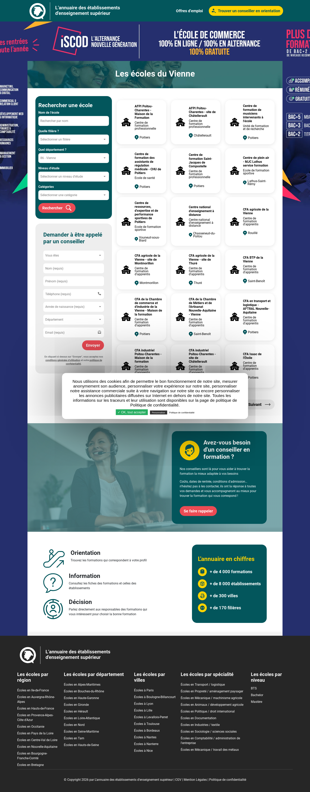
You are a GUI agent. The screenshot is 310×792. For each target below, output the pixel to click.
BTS (254, 688)
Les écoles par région (32, 677)
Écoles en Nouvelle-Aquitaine (37, 747)
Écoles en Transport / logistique (203, 684)
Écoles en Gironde (76, 705)
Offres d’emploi (189, 10)
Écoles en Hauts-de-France (35, 708)
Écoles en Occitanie (30, 726)
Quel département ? (52, 150)
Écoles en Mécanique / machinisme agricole (211, 698)
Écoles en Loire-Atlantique (82, 718)
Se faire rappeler (198, 511)
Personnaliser (158, 412)
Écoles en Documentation (198, 718)
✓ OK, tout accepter (132, 412)
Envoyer (93, 345)
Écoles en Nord (74, 725)
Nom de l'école (48, 112)
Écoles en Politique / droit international (208, 711)
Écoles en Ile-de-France (33, 690)
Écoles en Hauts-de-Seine (81, 745)
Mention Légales (195, 780)
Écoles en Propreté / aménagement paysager (212, 691)
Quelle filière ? (48, 131)
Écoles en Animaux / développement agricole (212, 705)
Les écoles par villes (149, 677)
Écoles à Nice (143, 751)
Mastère (256, 702)
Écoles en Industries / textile (200, 725)
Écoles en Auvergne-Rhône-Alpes (36, 699)
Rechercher (57, 208)
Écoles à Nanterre (146, 744)
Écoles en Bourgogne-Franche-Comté (32, 756)
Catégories (46, 187)
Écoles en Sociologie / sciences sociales (209, 731)
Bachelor (257, 695)
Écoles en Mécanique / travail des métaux (210, 750)
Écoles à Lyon (143, 704)
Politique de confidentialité (227, 780)
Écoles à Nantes (145, 737)
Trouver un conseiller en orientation (246, 10)
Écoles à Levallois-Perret (151, 717)
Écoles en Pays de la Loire (35, 733)
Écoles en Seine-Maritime (81, 731)
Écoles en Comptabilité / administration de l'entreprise (210, 740)
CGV (178, 780)
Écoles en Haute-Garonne (81, 698)
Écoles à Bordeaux (147, 730)
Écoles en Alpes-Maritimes (82, 684)
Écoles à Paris (144, 690)
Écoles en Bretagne (30, 765)
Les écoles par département (94, 674)
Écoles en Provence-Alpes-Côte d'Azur (35, 717)
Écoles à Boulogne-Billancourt (155, 697)
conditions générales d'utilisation (62, 360)
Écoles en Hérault (76, 711)
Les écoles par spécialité (207, 674)
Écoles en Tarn (74, 738)
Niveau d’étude (49, 168)
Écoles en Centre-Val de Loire (37, 740)
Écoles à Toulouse (146, 724)
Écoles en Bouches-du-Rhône (84, 691)
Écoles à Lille (143, 710)
